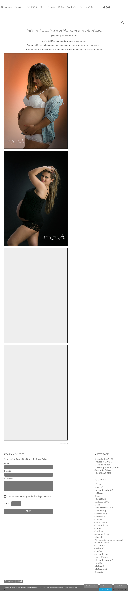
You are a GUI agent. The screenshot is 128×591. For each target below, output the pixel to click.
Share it (64, 443)
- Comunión (99, 545)
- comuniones (101, 554)
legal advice (44, 496)
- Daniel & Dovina (103, 462)
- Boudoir (98, 572)
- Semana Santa (102, 534)
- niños (97, 528)
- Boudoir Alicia (102, 465)
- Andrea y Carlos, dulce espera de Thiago (106, 469)
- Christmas (100, 499)
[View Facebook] (120, 7)
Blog (88, 7)
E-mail (7, 471)
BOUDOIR (78, 7)
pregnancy (56, 35)
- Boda (97, 505)
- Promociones (101, 525)
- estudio (98, 493)
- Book (97, 496)
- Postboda (99, 531)
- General (98, 487)
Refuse (120, 586)
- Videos (98, 519)
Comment (8, 479)
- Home (97, 484)
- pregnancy (100, 510)
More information (91, 586)
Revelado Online (102, 7)
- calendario (100, 516)
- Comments (68, 35)
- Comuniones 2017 (103, 560)
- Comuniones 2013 (103, 508)
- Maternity (99, 566)
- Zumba (98, 551)
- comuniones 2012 (103, 490)
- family (98, 563)
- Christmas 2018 (102, 473)
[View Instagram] (125, 7)
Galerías (64, 7)
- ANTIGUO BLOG (101, 502)
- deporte (98, 537)
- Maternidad (100, 569)
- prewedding (100, 513)
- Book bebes (100, 522)
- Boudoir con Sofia (104, 459)
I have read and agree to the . (28, 496)
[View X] (122, 7)
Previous (9, 581)
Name (7, 463)
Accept (105, 589)
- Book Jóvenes (101, 557)
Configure (106, 586)
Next (19, 581)
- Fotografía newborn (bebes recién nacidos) (108, 541)
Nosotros (52, 7)
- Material (99, 548)
